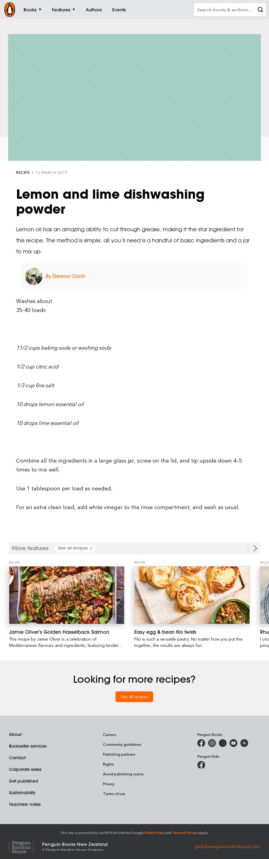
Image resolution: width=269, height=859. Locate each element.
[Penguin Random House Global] (25, 846)
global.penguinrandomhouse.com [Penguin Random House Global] (227, 846)
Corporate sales (25, 769)
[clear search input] (260, 10)
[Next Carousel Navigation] (255, 548)
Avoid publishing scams (123, 774)
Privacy (108, 783)
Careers (109, 734)
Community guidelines (122, 744)
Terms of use (114, 793)
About (15, 734)
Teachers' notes (25, 804)
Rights (108, 764)
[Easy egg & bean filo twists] (192, 595)
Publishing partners (119, 754)
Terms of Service (185, 832)
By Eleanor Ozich (65, 276)
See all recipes (134, 696)
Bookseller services (28, 746)
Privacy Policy (154, 832)
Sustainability (22, 792)
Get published (23, 781)
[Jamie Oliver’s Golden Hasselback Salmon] (66, 595)
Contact (17, 757)
